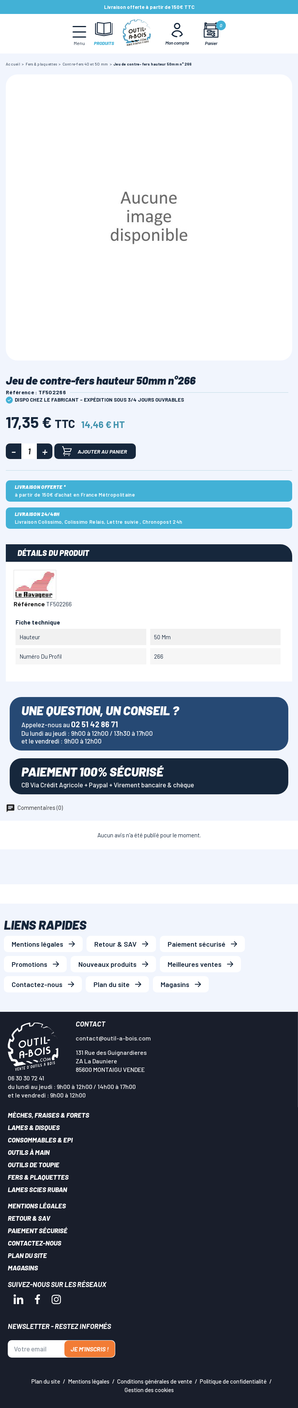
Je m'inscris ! (90, 1349)
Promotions (29, 964)
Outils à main (29, 1152)
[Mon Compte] (177, 33)
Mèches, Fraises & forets (48, 1115)
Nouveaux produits (107, 964)
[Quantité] (29, 451)
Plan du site (112, 984)
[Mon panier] (211, 33)
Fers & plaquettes (38, 1177)
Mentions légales (37, 944)
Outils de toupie (33, 1164)
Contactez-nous (37, 984)
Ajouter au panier (94, 451)
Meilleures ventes (195, 964)
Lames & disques (34, 1127)
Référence (29, 603)
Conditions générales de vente (154, 1381)
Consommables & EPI (40, 1140)
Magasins (175, 984)
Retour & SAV (115, 944)
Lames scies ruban (37, 1189)
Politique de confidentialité (233, 1381)
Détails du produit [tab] (53, 552)
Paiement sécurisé (196, 944)
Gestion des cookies (149, 1389)
